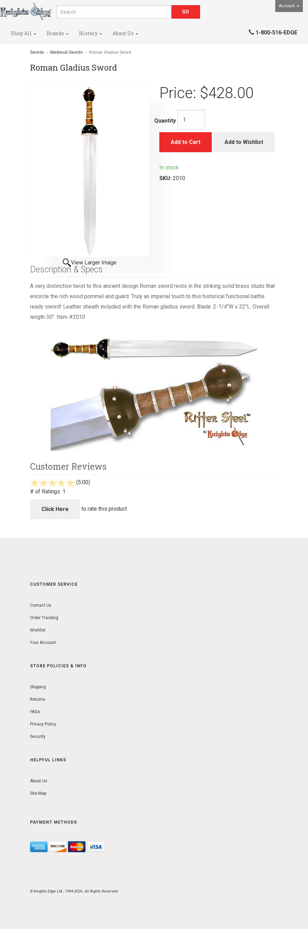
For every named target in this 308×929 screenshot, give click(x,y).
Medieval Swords (66, 52)
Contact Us (40, 605)
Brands (58, 33)
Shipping (38, 687)
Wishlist (38, 630)
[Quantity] (191, 119)
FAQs (35, 711)
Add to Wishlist (244, 142)
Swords (37, 52)
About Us (125, 33)
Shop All (23, 33)
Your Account (43, 642)
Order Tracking (44, 617)
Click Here (55, 509)
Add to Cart (185, 142)
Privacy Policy (43, 724)
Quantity (165, 120)
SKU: (166, 178)
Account (289, 5)
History (90, 33)
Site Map (38, 793)
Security (38, 736)
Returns (37, 699)
